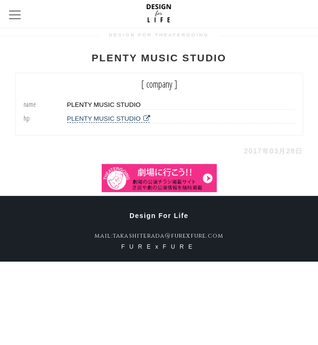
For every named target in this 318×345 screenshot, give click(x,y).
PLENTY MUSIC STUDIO (108, 118)
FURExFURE (159, 246)
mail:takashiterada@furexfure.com (159, 236)
